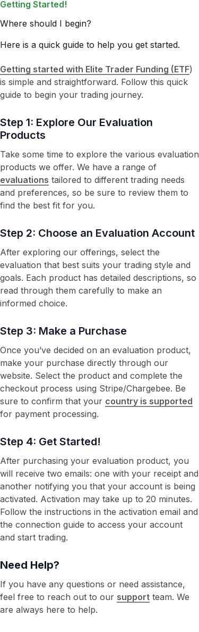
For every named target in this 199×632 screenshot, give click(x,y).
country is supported (149, 401)
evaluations (24, 179)
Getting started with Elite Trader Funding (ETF (94, 69)
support (133, 597)
